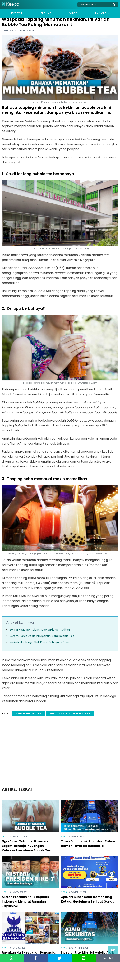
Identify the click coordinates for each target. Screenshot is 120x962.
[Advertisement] (60, 753)
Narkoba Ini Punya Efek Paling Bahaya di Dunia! (40, 642)
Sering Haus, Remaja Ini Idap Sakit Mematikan (40, 629)
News (64, 836)
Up (113, 950)
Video (73, 13)
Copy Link (107, 958)
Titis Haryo (29, 30)
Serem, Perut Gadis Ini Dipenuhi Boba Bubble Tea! (42, 636)
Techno (46, 13)
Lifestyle (16, 13)
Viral (4, 836)
